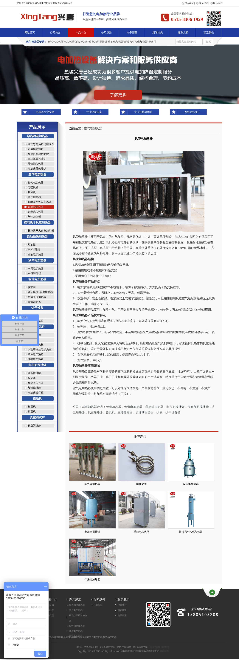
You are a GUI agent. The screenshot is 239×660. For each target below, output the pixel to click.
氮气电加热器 (55, 41)
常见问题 (49, 615)
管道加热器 (34, 302)
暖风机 (32, 192)
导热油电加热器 (37, 136)
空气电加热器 (37, 174)
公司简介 (55, 32)
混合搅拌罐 (34, 373)
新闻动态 (157, 32)
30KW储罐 (34, 249)
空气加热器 (34, 197)
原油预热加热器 (37, 236)
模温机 (37, 398)
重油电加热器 (116, 41)
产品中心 (81, 32)
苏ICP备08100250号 (159, 647)
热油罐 (32, 244)
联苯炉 (32, 287)
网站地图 (217, 3)
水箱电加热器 (36, 268)
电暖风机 (33, 187)
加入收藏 (189, 3)
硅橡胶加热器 (36, 359)
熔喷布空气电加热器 (136, 41)
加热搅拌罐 (34, 387)
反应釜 (32, 378)
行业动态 (49, 610)
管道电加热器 (37, 279)
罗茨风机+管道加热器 (40, 292)
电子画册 (132, 32)
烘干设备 (37, 307)
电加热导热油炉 (37, 168)
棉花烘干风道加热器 (37, 222)
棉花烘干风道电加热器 (41, 230)
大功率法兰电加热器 (39, 349)
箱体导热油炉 (36, 149)
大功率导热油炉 (37, 158)
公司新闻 (49, 605)
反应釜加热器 (83, 41)
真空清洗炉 (37, 417)
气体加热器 (34, 216)
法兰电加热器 (36, 354)
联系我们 (203, 3)
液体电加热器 (37, 260)
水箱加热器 (34, 273)
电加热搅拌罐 (99, 41)
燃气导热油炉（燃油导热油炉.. (41, 144)
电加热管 (69, 41)
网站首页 (29, 32)
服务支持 (183, 32)
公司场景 (106, 32)
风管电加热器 (36, 207)
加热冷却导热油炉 (38, 154)
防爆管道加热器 (37, 297)
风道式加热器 (36, 211)
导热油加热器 (36, 163)
